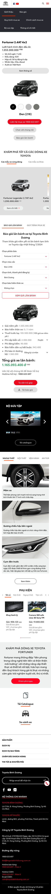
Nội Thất (21, 458)
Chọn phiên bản (9, 251)
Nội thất (17, 594)
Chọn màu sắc (8, 262)
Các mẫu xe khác (36, 161)
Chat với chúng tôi (25, 129)
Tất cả (7, 594)
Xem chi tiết (13, 208)
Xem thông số (25, 70)
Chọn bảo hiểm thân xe (12, 283)
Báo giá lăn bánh (24, 137)
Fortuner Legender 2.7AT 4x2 (18, 197)
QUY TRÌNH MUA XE (36, 225)
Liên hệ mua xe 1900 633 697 (24, 121)
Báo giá (23, 11)
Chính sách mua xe (34, 20)
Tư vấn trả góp (25, 382)
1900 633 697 (24, 373)
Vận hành (34, 458)
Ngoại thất (9, 458)
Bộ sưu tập (9, 27)
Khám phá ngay (25, 681)
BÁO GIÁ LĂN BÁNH (13, 225)
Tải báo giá (25, 389)
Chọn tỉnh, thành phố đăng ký (16, 272)
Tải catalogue (26, 442)
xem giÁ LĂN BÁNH (25, 295)
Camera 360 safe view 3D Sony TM (36, 616)
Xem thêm (25, 581)
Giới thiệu (8, 11)
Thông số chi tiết (27, 27)
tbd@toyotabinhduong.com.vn (16, 860)
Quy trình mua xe (12, 20)
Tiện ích (39, 594)
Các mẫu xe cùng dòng (11, 161)
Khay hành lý (12, 615)
